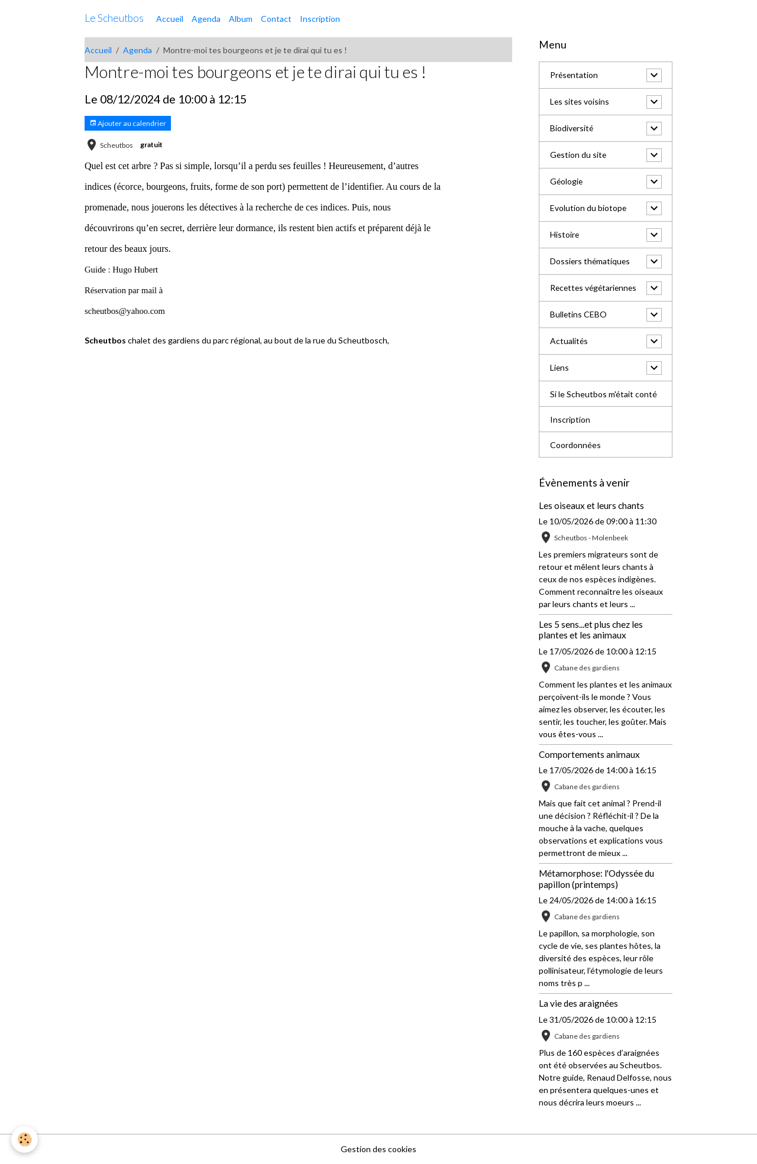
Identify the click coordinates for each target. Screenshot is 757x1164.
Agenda (206, 19)
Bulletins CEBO (578, 315)
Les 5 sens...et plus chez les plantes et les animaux (591, 629)
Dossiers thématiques (591, 262)
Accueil (169, 19)
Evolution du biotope (588, 208)
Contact (276, 19)
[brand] (114, 18)
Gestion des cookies (378, 1149)
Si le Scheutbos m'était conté (603, 394)
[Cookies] (25, 1139)
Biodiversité (572, 129)
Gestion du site (578, 155)
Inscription (320, 19)
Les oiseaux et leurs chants (591, 505)
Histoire (565, 235)
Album (241, 19)
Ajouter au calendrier (127, 123)
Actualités (569, 341)
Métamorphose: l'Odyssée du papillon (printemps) (596, 878)
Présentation (574, 75)
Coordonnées (575, 445)
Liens (560, 368)
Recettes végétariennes (595, 288)
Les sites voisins (580, 102)
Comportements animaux (589, 754)
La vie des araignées (578, 1003)
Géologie (567, 182)
